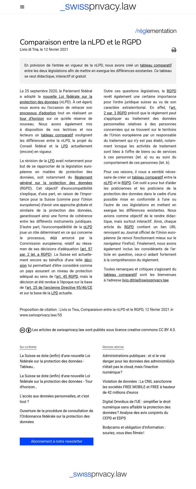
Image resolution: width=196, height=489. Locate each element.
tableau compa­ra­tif (156, 65)
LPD (64, 146)
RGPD (171, 91)
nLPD (88, 227)
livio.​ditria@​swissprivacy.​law (145, 280)
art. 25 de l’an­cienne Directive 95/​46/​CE (59, 287)
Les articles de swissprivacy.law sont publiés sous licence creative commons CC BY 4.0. (98, 330)
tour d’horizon (32, 118)
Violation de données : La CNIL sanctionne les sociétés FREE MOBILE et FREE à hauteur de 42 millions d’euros (139, 387)
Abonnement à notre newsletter (56, 441)
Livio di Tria (29, 49)
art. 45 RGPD (67, 276)
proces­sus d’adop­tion (38, 113)
